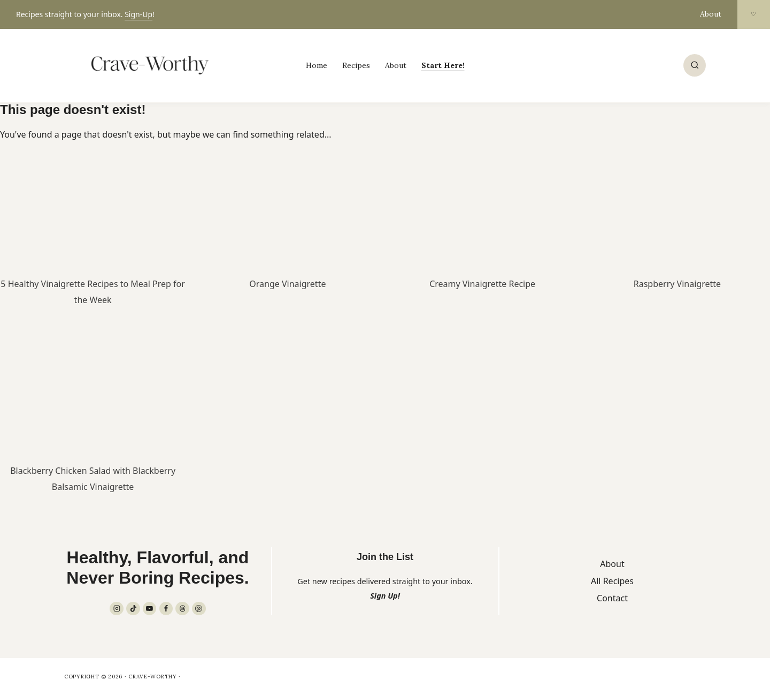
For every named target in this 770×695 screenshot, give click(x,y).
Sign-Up (138, 14)
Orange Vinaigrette (287, 284)
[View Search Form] (694, 65)
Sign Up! (385, 596)
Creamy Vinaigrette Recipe (482, 284)
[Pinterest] (199, 609)
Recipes (356, 65)
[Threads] (182, 609)
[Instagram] (117, 609)
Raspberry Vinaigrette (677, 284)
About (710, 14)
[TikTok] (133, 609)
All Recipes (612, 581)
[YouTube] (150, 609)
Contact (612, 598)
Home (316, 65)
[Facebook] (166, 609)
